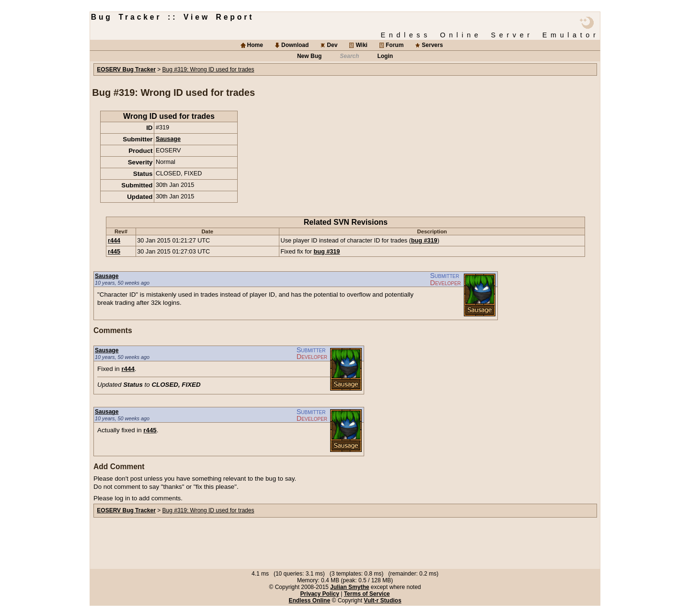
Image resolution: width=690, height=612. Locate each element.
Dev (332, 45)
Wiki (362, 45)
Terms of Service (367, 593)
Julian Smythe (349, 587)
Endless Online (309, 600)
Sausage (168, 139)
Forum (394, 45)
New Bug (309, 56)
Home (255, 45)
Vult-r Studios (382, 600)
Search (349, 56)
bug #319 (424, 240)
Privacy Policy (319, 593)
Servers (432, 45)
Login (385, 56)
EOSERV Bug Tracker (126, 69)
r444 (114, 240)
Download (295, 45)
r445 (114, 251)
